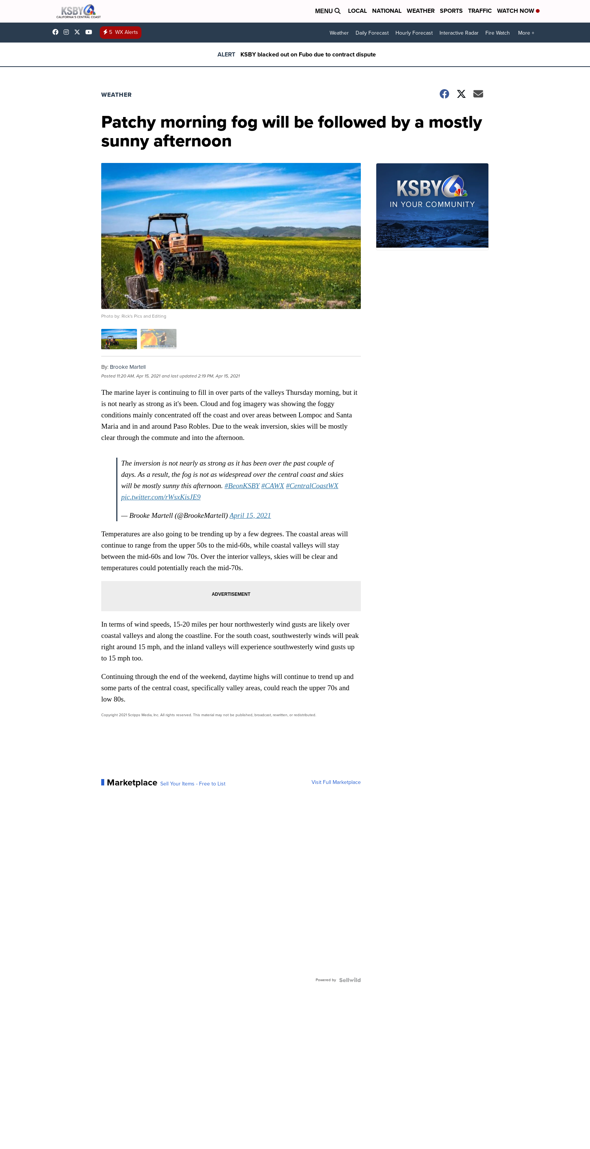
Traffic (480, 10)
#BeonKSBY (242, 486)
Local (357, 10)
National (386, 10)
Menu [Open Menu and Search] (328, 11)
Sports (451, 10)
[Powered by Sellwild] (350, 980)
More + (526, 33)
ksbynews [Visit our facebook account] (57, 32)
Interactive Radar (459, 33)
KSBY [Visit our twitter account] (79, 32)
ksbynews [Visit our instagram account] (68, 32)
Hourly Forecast (414, 33)
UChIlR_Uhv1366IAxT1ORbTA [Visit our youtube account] (90, 32)
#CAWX (273, 486)
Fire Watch (497, 33)
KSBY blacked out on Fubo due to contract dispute (308, 54)
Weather (421, 10)
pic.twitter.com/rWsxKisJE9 (161, 497)
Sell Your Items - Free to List (192, 784)
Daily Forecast (372, 33)
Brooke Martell (128, 367)
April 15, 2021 (250, 515)
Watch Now (518, 10)
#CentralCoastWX (312, 486)
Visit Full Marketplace (336, 782)
